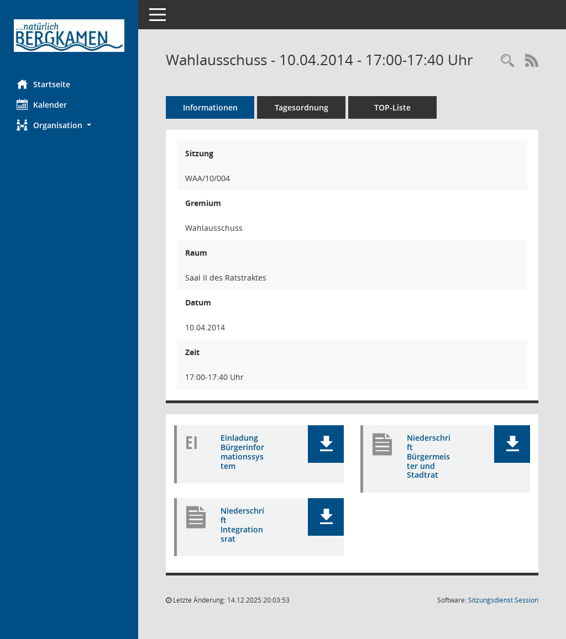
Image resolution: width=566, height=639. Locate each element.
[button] (69, 125)
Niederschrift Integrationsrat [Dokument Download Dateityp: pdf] (242, 524)
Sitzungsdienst (503, 600)
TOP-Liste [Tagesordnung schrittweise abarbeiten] (392, 107)
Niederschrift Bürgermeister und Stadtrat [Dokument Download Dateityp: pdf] (428, 456)
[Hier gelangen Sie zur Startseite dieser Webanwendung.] (69, 35)
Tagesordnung (301, 107)
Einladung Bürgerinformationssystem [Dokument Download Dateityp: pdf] (242, 451)
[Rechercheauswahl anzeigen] (507, 61)
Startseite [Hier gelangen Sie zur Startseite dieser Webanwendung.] (43, 83)
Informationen (210, 107)
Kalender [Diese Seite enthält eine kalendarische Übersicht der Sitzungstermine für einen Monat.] (42, 104)
